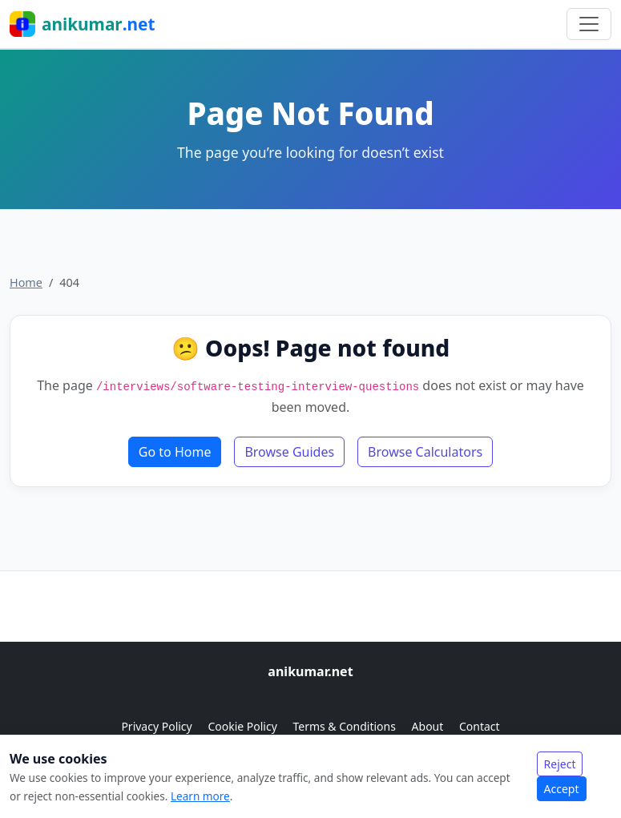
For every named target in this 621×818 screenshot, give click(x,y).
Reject (560, 764)
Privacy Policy (158, 726)
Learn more (200, 796)
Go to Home (175, 452)
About (429, 726)
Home (26, 282)
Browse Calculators (425, 452)
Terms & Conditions (345, 726)
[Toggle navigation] (589, 24)
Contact (479, 726)
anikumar (82, 24)
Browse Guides (289, 452)
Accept (561, 788)
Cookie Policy (244, 726)
